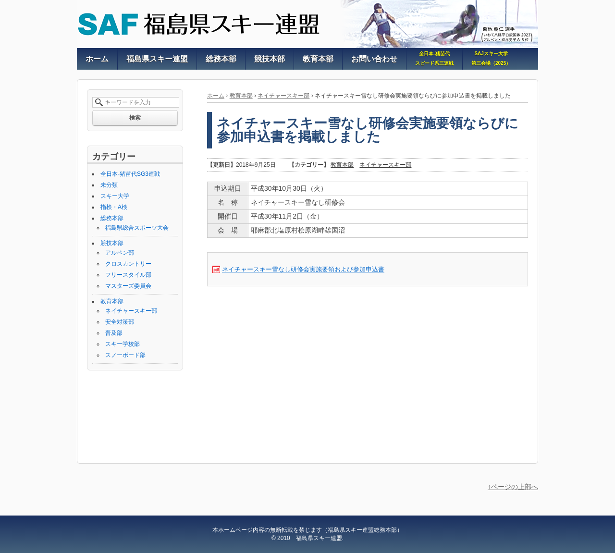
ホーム (215, 95)
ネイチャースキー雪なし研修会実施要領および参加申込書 (303, 269)
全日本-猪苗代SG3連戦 (130, 174)
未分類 (109, 185)
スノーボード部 (125, 355)
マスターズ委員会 (128, 286)
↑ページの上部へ (513, 487)
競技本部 (111, 243)
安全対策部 (119, 322)
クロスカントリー (128, 263)
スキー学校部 (122, 344)
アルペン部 (119, 252)
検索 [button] (135, 117)
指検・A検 (113, 207)
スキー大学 (114, 196)
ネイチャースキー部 (283, 95)
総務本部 (111, 218)
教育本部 (241, 95)
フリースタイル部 (128, 274)
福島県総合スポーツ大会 (137, 227)
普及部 (114, 333)
